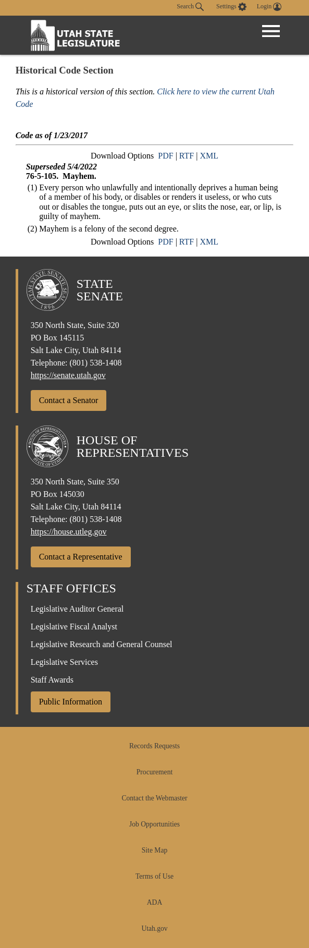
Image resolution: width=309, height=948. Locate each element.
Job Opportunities (154, 824)
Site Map (154, 850)
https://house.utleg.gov (69, 531)
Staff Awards (52, 679)
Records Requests (154, 746)
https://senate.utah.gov (68, 375)
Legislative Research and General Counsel (101, 644)
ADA (154, 902)
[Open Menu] (271, 31)
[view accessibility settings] (231, 7)
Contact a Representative (80, 556)
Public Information (70, 701)
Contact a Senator (68, 400)
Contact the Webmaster (154, 798)
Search (190, 7)
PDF (165, 155)
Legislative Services (64, 662)
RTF (186, 155)
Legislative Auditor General (77, 608)
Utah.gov (154, 928)
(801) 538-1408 (96, 362)
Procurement (154, 772)
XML (209, 155)
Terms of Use (154, 876)
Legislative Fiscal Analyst (74, 626)
